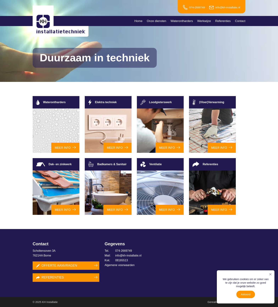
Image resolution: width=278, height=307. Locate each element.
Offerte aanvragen (56, 265)
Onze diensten (156, 21)
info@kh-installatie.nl (227, 7)
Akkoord (246, 294)
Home (138, 21)
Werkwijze (204, 21)
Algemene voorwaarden (120, 265)
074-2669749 (197, 7)
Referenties (223, 21)
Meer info (63, 147)
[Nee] (270, 274)
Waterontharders (182, 21)
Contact (240, 21)
